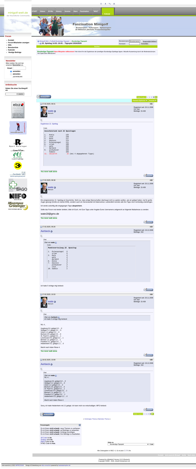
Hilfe (9, 45)
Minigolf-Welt (44, 41)
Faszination (84, 11)
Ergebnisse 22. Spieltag (49, 124)
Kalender (11, 50)
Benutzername (124, 41)
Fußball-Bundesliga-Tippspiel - (60, 41)
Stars (75, 11)
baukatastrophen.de (64, 465)
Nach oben (191, 455)
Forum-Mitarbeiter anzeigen (18, 43)
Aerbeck (45, 231)
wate (50, 110)
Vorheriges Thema (91, 419)
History (59, 11)
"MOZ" (95, 11)
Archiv (184, 455)
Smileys (43, 440)
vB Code (44, 438)
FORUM (107, 14)
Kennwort (122, 44)
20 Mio (50, 11)
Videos (42, 11)
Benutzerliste (13, 47)
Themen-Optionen (139, 100)
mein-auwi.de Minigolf (172, 455)
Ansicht (152, 100)
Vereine (67, 11)
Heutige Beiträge (14, 52)
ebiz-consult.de (46, 465)
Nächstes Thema (103, 419)
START (34, 11)
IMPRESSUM (20, 465)
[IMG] (43, 441)
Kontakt (11, 40)
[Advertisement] (96, 76)
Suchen (97, 46)
